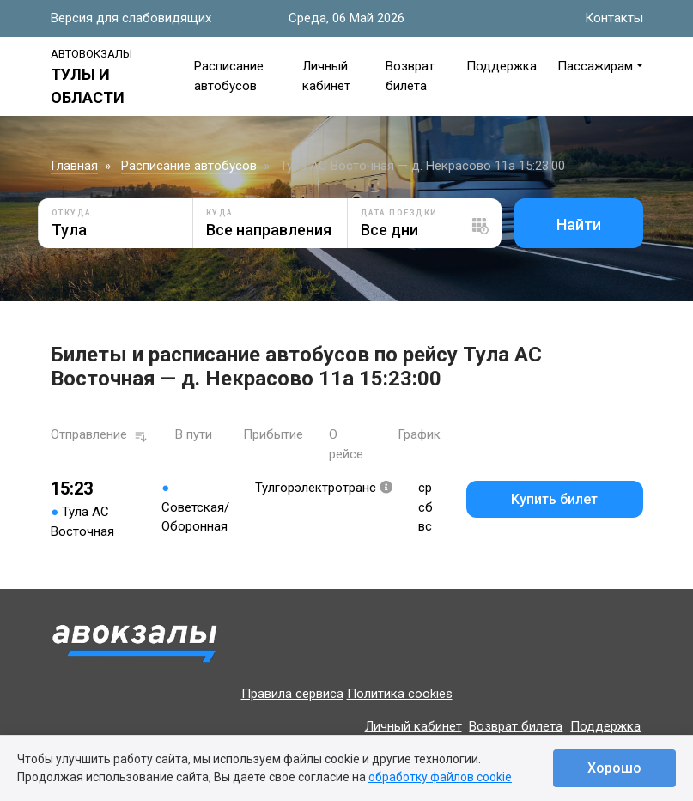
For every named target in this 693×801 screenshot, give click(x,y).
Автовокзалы (91, 53)
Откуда (72, 213)
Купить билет (554, 499)
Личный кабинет (413, 726)
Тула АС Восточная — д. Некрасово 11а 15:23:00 (422, 165)
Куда (220, 213)
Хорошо (614, 768)
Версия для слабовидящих (131, 18)
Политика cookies (400, 693)
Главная (74, 165)
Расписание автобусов (189, 165)
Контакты (614, 18)
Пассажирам (595, 66)
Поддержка (501, 66)
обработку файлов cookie (440, 777)
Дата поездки (399, 213)
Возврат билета (515, 726)
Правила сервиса (292, 693)
